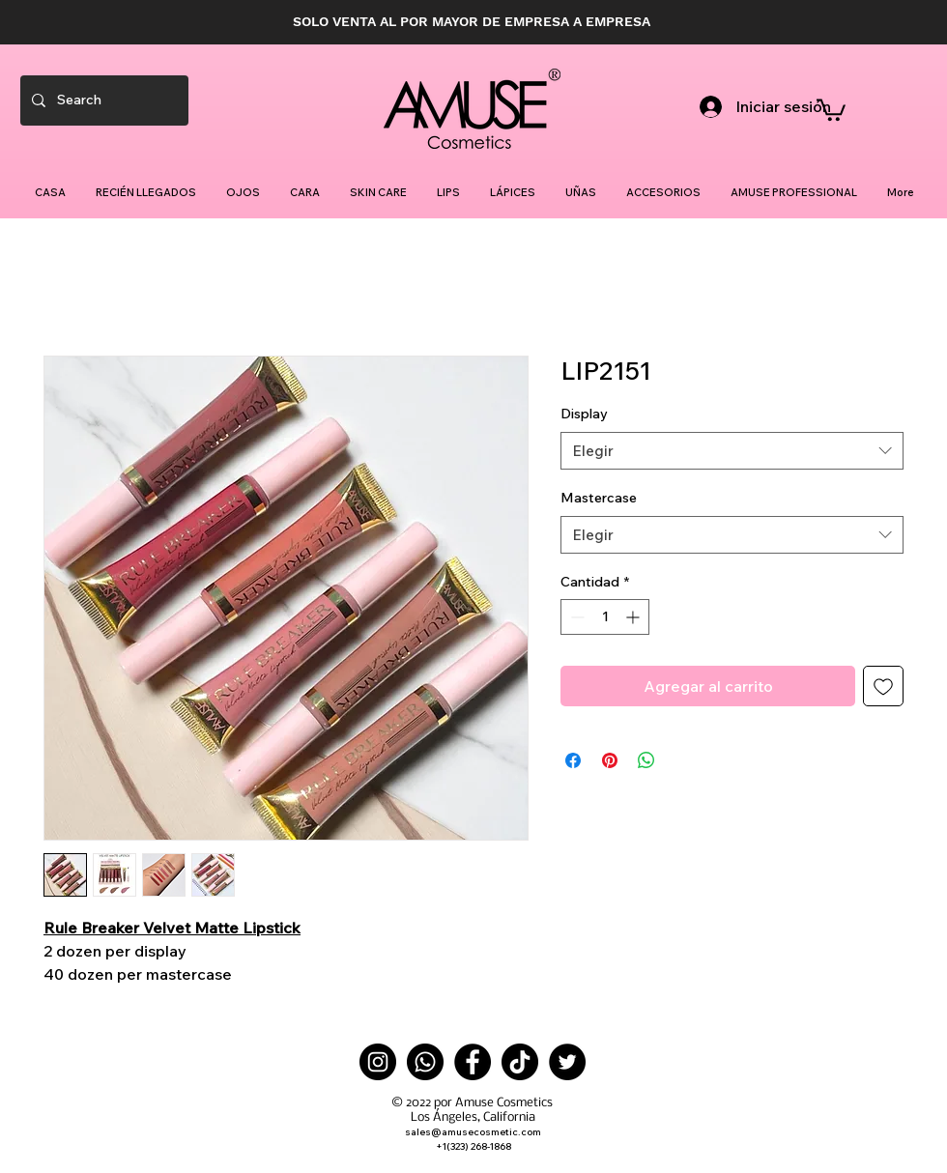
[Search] (102, 100)
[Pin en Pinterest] (609, 760)
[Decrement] (575, 617)
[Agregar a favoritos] (883, 686)
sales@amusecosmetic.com (473, 1132)
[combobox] (732, 451)
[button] (831, 109)
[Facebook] (472, 1062)
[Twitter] (567, 1062)
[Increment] (634, 617)
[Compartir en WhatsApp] (646, 760)
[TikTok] (520, 1062)
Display (584, 413)
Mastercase (598, 497)
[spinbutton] (605, 617)
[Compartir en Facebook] (573, 760)
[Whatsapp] (425, 1062)
